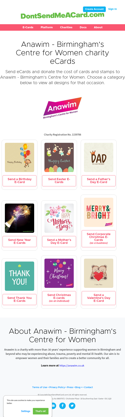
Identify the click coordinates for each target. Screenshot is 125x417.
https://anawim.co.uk (71, 365)
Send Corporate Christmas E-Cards (99, 238)
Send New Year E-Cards (19, 241)
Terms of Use (39, 387)
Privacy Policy (57, 387)
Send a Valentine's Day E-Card (98, 298)
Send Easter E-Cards (59, 181)
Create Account (94, 9)
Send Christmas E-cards (59, 298)
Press (70, 387)
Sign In (112, 9)
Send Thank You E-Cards (19, 299)
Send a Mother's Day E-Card (59, 241)
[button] (28, 27)
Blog (77, 387)
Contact (88, 387)
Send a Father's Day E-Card (98, 181)
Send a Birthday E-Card (20, 181)
